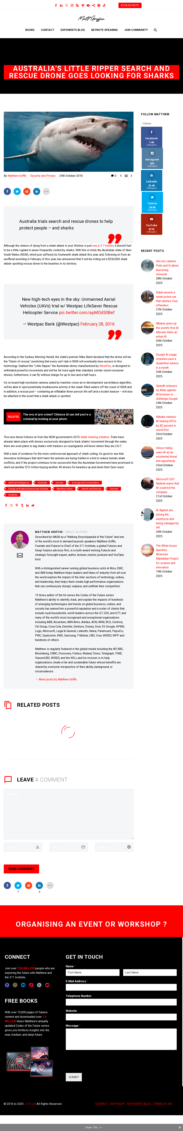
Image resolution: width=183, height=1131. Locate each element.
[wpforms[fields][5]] (121, 1017)
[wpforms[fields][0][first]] (92, 972)
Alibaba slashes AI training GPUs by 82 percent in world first (166, 383)
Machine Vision (65, 488)
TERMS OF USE (162, 1104)
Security (114, 488)
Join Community (136, 30)
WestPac (105, 366)
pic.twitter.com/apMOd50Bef (87, 312)
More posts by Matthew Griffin (58, 679)
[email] (69, 847)
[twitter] (39, 985)
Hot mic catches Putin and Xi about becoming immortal (167, 225)
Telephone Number (79, 996)
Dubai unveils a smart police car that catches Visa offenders (166, 256)
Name (71, 966)
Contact (47, 30)
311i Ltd (31, 1104)
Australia (42, 482)
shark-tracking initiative (94, 437)
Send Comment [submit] (21, 869)
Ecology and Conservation (85, 482)
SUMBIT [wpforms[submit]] (74, 1077)
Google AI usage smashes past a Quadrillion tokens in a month (167, 320)
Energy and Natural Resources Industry (28, 488)
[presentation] (93, 1067)
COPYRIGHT (117, 1104)
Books (29, 30)
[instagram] (15, 985)
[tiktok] (31, 985)
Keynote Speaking (104, 30)
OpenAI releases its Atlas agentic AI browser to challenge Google (167, 352)
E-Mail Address (77, 981)
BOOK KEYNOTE (130, 5)
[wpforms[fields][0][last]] (150, 972)
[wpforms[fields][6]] (121, 1002)
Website (71, 1011)
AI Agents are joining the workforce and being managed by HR (167, 481)
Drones (59, 482)
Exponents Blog (73, 30)
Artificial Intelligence (18, 482)
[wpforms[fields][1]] (121, 987)
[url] (114, 847)
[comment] (68, 814)
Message (73, 1025)
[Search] (155, 30)
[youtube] (47, 985)
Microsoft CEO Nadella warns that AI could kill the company (167, 447)
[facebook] (7, 985)
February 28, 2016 (97, 324)
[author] (23, 847)
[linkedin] (23, 985)
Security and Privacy (43, 175)
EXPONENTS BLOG (139, 1104)
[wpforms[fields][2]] (121, 1039)
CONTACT (101, 1104)
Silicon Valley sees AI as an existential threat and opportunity (166, 415)
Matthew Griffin (17, 175)
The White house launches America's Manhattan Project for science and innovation (167, 520)
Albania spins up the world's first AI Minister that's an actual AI (167, 288)
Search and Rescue (91, 488)
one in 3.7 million (102, 245)
